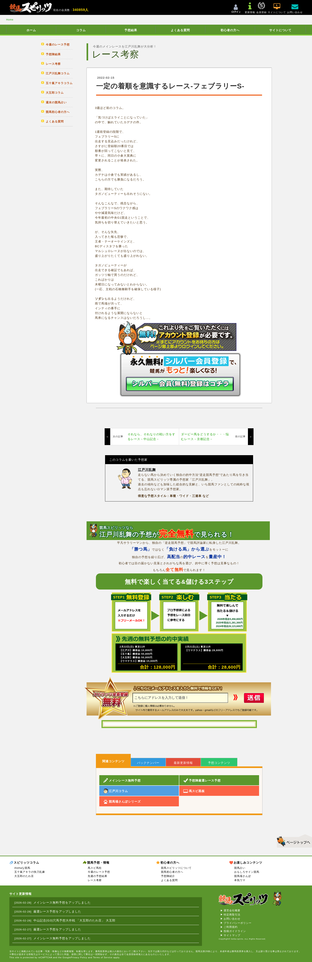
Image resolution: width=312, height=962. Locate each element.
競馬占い (239, 867)
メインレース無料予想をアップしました (62, 902)
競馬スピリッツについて (176, 867)
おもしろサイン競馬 (246, 871)
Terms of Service (102, 957)
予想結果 (130, 30)
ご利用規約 (231, 926)
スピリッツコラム (26, 862)
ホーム (31, 30)
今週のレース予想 (99, 871)
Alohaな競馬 (22, 867)
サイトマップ (232, 935)
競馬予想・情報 (98, 862)
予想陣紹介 (168, 876)
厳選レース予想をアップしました (57, 911)
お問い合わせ (232, 918)
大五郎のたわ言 (24, 876)
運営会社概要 (232, 910)
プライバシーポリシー (238, 922)
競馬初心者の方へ (172, 871)
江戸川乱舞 (147, 470)
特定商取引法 (232, 914)
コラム (81, 30)
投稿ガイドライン (235, 931)
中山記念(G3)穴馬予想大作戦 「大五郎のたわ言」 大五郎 (74, 920)
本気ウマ (239, 880)
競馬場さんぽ (242, 876)
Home (9, 19)
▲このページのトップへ (293, 840)
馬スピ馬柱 (95, 867)
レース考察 (95, 880)
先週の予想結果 (97, 876)
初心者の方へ (230, 30)
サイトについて (280, 30)
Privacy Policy (79, 957)
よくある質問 (180, 30)
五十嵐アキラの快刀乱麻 (29, 871)
